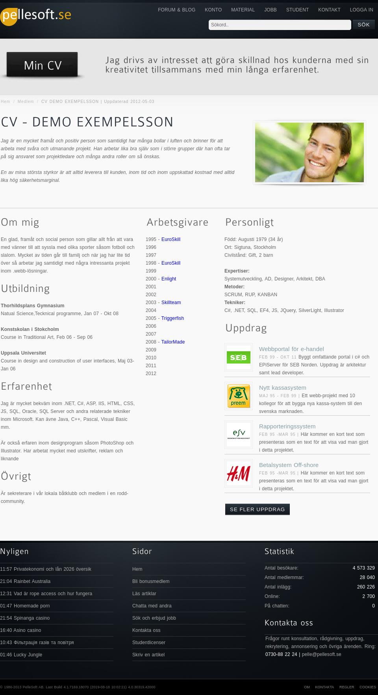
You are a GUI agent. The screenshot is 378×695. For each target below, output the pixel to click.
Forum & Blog (176, 10)
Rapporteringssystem (287, 426)
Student (297, 10)
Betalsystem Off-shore (289, 464)
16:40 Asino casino (20, 630)
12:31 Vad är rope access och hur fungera (46, 593)
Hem (5, 101)
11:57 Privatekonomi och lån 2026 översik (45, 569)
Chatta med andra (152, 606)
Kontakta (324, 687)
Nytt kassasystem (282, 387)
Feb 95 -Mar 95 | (280, 434)
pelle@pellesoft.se (321, 654)
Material (243, 10)
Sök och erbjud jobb (154, 618)
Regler (346, 687)
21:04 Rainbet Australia (25, 581)
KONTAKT (329, 10)
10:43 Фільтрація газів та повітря (37, 642)
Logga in (361, 10)
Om (307, 687)
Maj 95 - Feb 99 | (280, 396)
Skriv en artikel (148, 655)
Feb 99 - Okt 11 (278, 357)
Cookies (367, 687)
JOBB (270, 10)
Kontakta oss (146, 630)
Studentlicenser (148, 642)
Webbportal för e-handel (291, 349)
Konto (213, 10)
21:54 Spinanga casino (25, 618)
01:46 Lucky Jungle (21, 655)
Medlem (26, 101)
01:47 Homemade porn (25, 606)
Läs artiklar (144, 593)
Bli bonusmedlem (151, 581)
